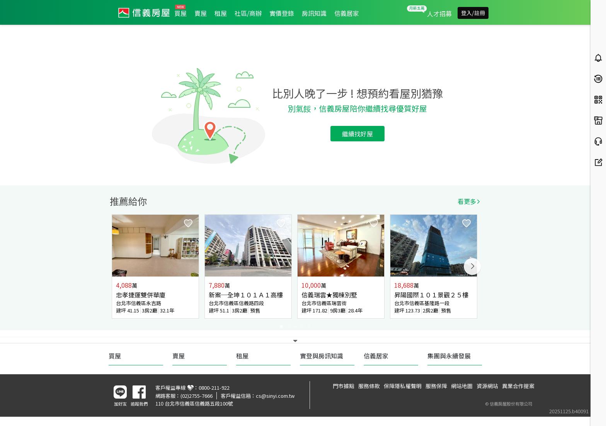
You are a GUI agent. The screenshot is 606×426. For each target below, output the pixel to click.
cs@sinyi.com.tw (275, 395)
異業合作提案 (518, 386)
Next (472, 266)
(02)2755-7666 (196, 395)
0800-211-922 (214, 387)
